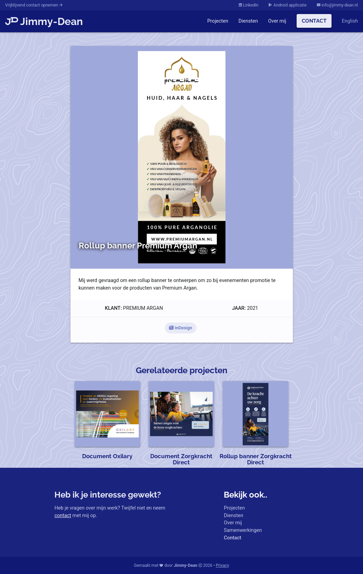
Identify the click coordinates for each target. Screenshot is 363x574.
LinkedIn (248, 5)
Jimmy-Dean (44, 21)
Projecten (217, 21)
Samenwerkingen (243, 530)
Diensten (248, 21)
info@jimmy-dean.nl (337, 5)
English (350, 21)
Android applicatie (288, 5)
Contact (314, 21)
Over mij (277, 21)
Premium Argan (143, 308)
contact (62, 515)
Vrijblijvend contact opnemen (33, 5)
